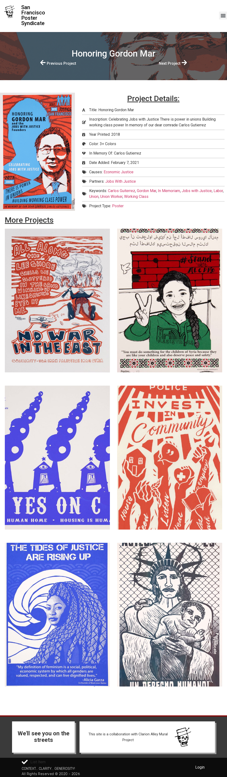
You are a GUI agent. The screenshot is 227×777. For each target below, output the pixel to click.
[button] (223, 15)
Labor (218, 190)
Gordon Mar (146, 190)
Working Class (136, 196)
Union (94, 196)
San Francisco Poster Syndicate (33, 15)
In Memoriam (169, 190)
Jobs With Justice (120, 181)
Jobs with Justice (197, 190)
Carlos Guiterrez (121, 190)
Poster (118, 206)
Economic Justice (119, 172)
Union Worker (111, 196)
